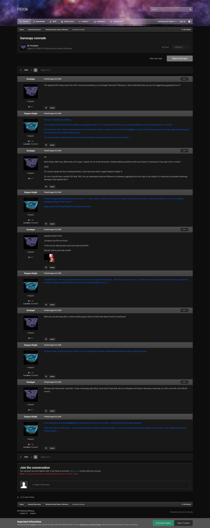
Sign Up (182, 21)
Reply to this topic (179, 58)
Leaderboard (117, 21)
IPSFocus (30, 511)
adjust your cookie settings (90, 525)
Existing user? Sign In (167, 21)
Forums (25, 21)
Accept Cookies (163, 523)
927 (30, 107)
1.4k (30, 141)
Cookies (33, 513)
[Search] (162, 9)
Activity (84, 21)
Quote (52, 108)
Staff (54, 21)
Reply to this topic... (41, 485)
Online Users (69, 21)
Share (165, 47)
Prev (26, 70)
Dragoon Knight (30, 113)
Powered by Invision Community (181, 512)
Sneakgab (34, 46)
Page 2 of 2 (46, 70)
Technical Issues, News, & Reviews (57, 48)
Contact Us (24, 513)
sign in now (74, 471)
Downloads (40, 21)
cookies (33, 525)
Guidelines (100, 21)
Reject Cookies (183, 523)
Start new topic (156, 58)
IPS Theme (21, 511)
